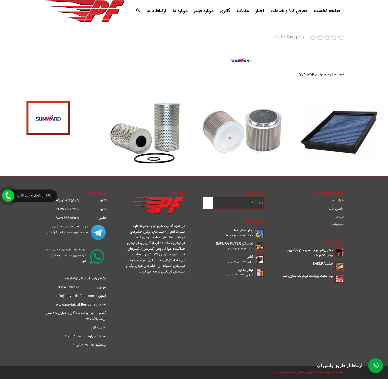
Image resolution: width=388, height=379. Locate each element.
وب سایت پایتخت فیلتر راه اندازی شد (308, 276)
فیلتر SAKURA (323, 264)
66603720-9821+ (80, 209)
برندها (340, 216)
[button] (375, 365)
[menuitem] (327, 11)
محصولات (337, 224)
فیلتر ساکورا (245, 270)
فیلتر (250, 257)
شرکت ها (338, 200)
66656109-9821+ (81, 200)
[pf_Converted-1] (84, 11)
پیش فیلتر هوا (243, 230)
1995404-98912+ (81, 287)
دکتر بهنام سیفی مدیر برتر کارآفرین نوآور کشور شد (310, 253)
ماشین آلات (336, 209)
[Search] (138, 11)
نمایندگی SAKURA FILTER (234, 243)
